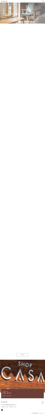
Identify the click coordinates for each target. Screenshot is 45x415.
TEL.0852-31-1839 (4, 406)
